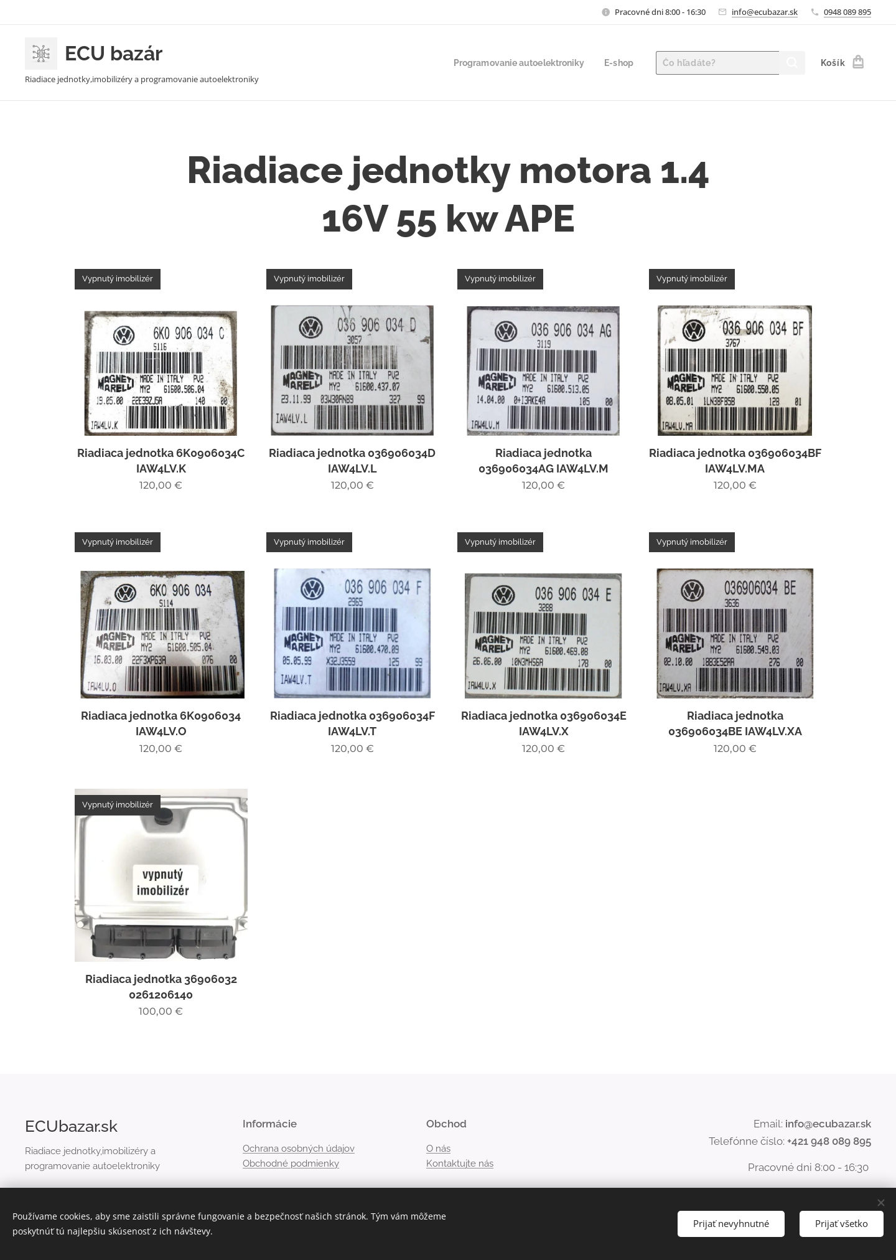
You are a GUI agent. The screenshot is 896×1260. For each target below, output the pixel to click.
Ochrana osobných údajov (299, 1148)
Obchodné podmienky (291, 1163)
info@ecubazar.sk (765, 11)
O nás (438, 1148)
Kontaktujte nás (459, 1163)
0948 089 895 (847, 11)
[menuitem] (514, 62)
